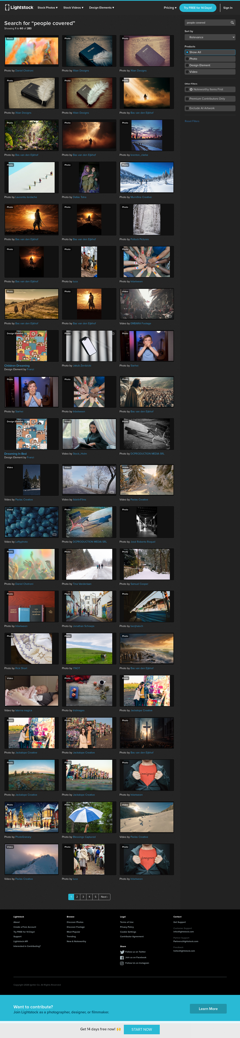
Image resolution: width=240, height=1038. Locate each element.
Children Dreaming (17, 366)
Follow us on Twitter (135, 951)
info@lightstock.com (183, 931)
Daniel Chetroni (24, 71)
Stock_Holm (80, 454)
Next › (104, 897)
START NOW (142, 1029)
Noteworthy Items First (206, 89)
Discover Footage (76, 926)
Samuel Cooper (139, 584)
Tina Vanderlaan (82, 584)
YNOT (76, 668)
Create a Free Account (24, 926)
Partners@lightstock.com (185, 941)
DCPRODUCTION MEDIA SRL (147, 454)
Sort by (189, 31)
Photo (193, 59)
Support (17, 936)
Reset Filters (192, 121)
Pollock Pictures (140, 239)
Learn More (208, 1008)
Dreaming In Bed (15, 454)
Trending (71, 936)
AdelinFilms (79, 500)
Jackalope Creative (141, 710)
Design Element (199, 65)
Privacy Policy (127, 926)
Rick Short (21, 668)
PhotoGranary (23, 837)
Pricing (170, 8)
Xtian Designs (81, 71)
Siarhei (134, 366)
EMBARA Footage (141, 323)
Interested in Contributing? (27, 946)
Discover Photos (75, 922)
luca (75, 281)
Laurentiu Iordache (26, 197)
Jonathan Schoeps (83, 626)
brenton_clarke (139, 155)
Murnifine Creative (141, 197)
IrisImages (79, 710)
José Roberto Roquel (143, 542)
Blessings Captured (84, 837)
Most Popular (73, 931)
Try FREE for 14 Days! (198, 8)
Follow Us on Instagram (137, 962)
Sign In (228, 8)
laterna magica (23, 710)
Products (190, 47)
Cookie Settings (128, 931)
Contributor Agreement (132, 936)
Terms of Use (127, 922)
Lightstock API (20, 941)
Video (193, 72)
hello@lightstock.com (184, 950)
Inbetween (137, 281)
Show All (195, 52)
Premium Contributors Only (207, 98)
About (16, 922)
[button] (48, 8)
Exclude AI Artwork (202, 108)
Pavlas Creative (24, 500)
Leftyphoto (21, 542)
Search (232, 22)
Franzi (30, 369)
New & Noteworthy (76, 941)
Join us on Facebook (135, 957)
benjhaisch (137, 626)
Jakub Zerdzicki (82, 366)
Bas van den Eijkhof (142, 113)
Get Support (179, 922)
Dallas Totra (79, 197)
